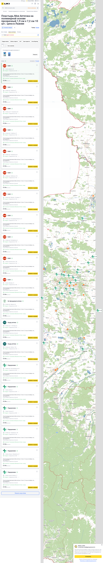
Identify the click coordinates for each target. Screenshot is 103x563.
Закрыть (102, 545)
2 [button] (67, 329)
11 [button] (55, 369)
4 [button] (83, 284)
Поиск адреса (2, 35)
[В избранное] (37, 65)
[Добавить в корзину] (33, 81)
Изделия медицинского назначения (17, 11)
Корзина (38, 3)
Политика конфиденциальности (88, 561)
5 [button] (67, 283)
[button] (99, 312)
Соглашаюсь (88, 556)
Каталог (5, 11)
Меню (2, 4)
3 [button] (57, 368)
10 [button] (69, 285)
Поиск (3, 8)
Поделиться (14, 27)
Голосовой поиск (38, 8)
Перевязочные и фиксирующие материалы (36, 11)
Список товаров (35, 3)
